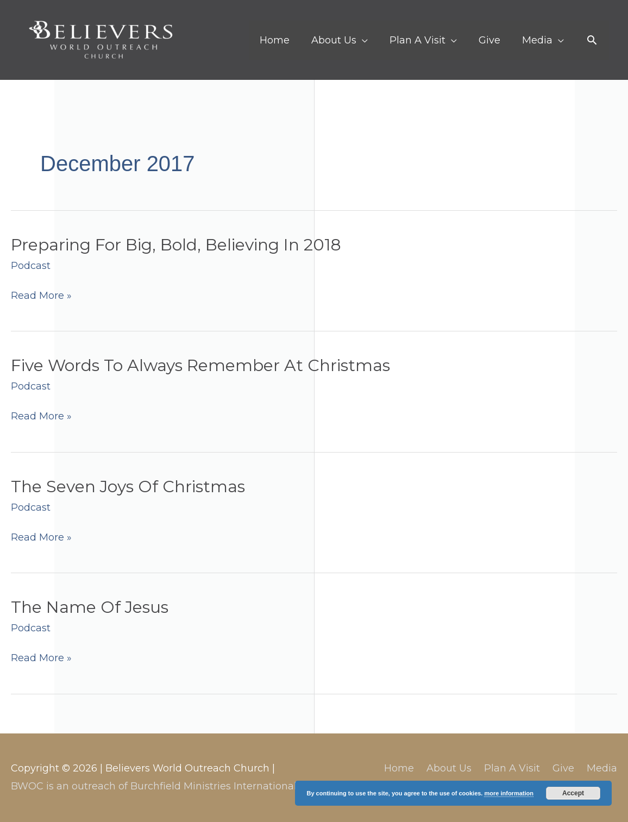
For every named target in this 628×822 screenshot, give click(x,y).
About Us (449, 768)
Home (399, 768)
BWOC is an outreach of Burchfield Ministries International (154, 786)
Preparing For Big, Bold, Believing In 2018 (176, 245)
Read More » (41, 295)
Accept (573, 793)
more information (508, 793)
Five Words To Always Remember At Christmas (200, 365)
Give (563, 768)
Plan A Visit (512, 768)
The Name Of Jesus (89, 607)
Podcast (31, 266)
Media (602, 768)
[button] (592, 40)
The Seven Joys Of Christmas (128, 486)
